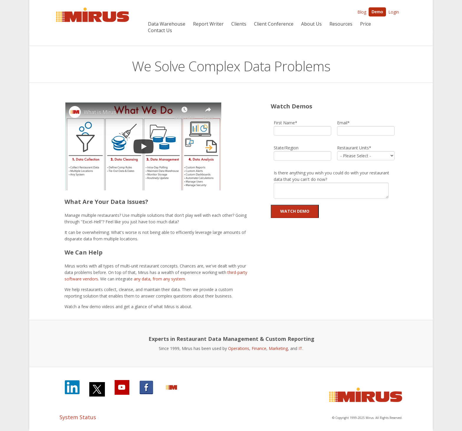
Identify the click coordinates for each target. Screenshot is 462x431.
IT (300, 348)
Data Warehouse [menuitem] (166, 24)
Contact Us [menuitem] (160, 30)
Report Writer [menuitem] (208, 24)
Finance (259, 348)
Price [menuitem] (365, 24)
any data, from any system (159, 279)
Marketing (278, 348)
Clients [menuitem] (238, 24)
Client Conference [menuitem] (273, 24)
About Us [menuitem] (311, 24)
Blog (361, 12)
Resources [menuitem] (340, 24)
